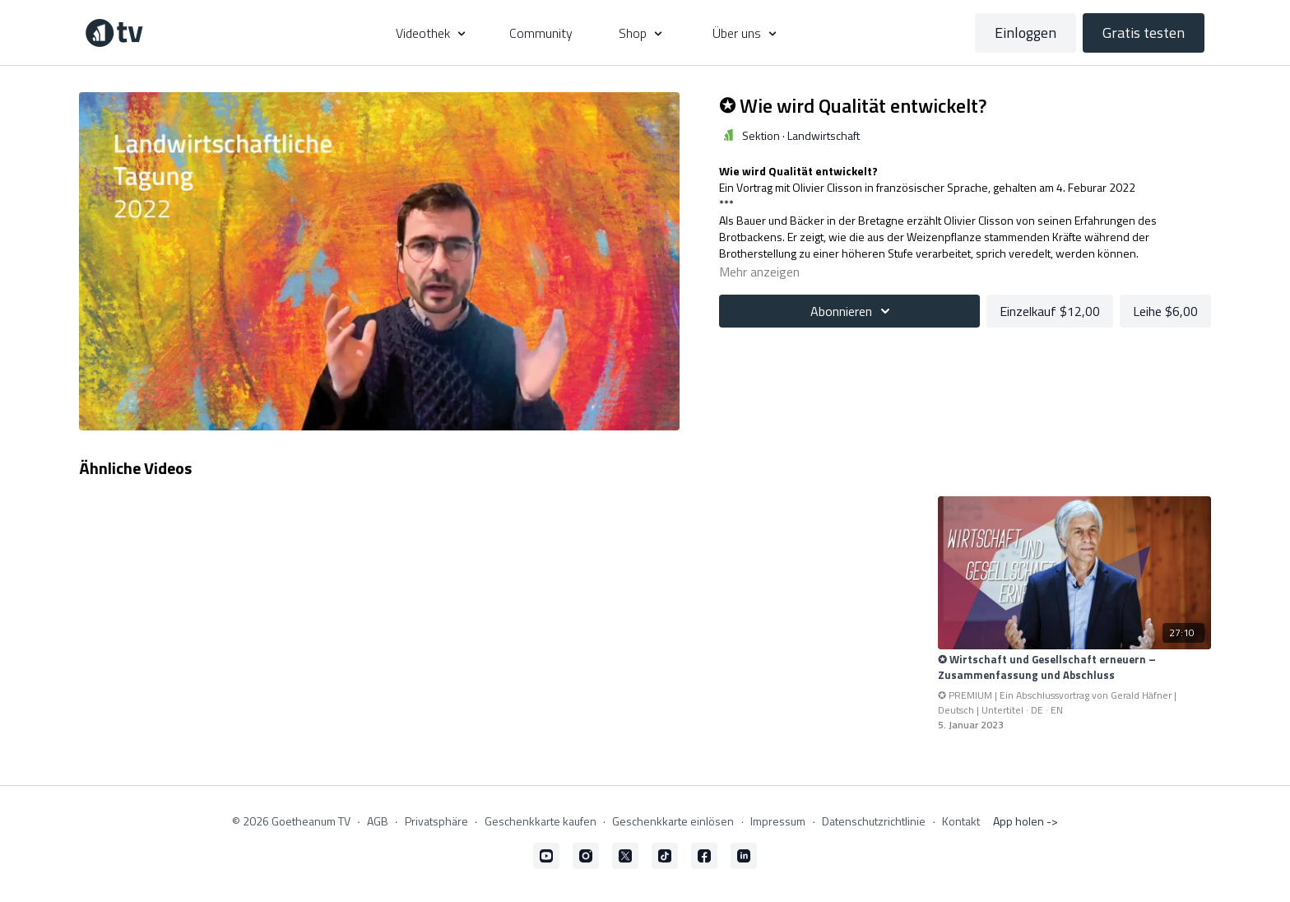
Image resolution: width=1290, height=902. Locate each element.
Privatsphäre (436, 821)
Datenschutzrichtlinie (874, 821)
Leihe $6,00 (1165, 311)
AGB (377, 821)
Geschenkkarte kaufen (540, 821)
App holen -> (1025, 821)
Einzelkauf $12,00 (1050, 311)
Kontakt (961, 821)
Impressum (777, 821)
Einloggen (1025, 32)
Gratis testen (1143, 32)
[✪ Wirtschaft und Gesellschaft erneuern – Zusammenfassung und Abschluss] (1074, 668)
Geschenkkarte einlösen (673, 821)
